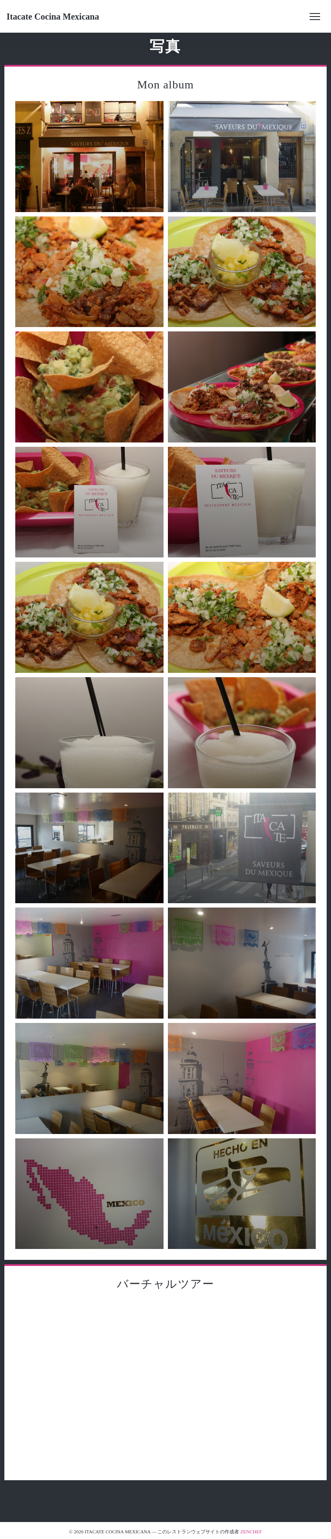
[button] (314, 16)
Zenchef (251, 1531)
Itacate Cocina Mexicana (53, 16)
